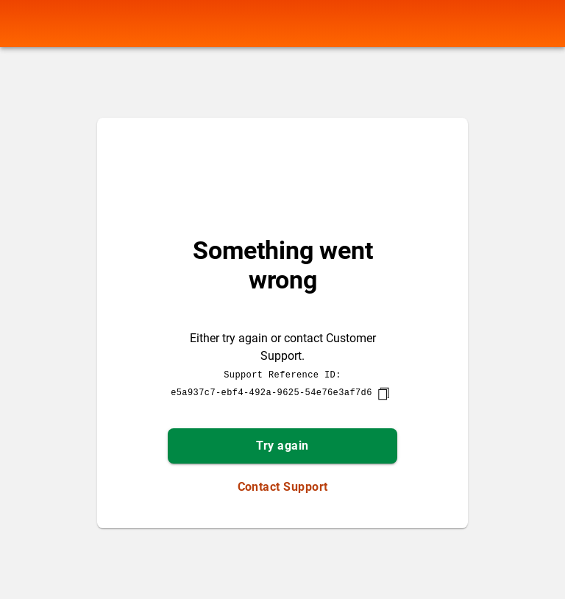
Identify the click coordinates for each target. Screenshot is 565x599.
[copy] (383, 394)
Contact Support (283, 487)
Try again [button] (282, 446)
